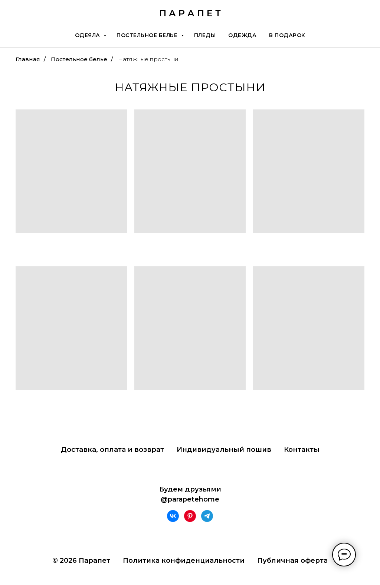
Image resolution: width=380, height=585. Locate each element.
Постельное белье (148, 35)
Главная (28, 59)
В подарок (287, 35)
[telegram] (207, 516)
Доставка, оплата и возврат (112, 450)
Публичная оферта (292, 560)
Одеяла (88, 35)
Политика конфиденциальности (184, 560)
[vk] (173, 516)
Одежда (242, 35)
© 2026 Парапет (81, 560)
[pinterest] (190, 516)
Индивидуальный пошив (224, 450)
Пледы (205, 35)
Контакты (302, 450)
